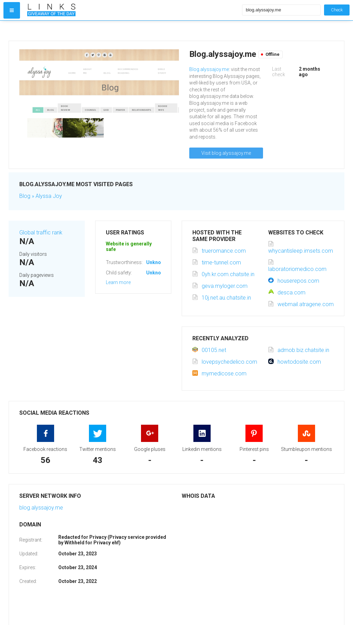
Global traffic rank (40, 232)
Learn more (118, 282)
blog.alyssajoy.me (41, 507)
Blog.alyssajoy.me (209, 69)
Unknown (156, 262)
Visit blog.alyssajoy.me (226, 153)
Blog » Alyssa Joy (40, 196)
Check (337, 9)
